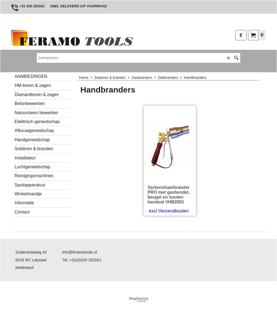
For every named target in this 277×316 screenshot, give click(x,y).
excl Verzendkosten (169, 210)
